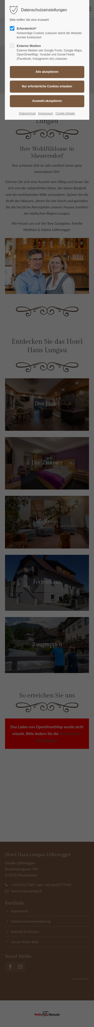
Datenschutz (27, 113)
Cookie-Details (65, 113)
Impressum (45, 113)
